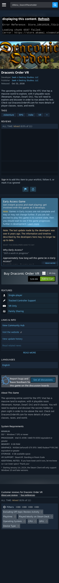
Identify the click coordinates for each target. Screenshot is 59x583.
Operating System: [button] (12, 523)
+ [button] (47, 116)
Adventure (8, 116)
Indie (30, 116)
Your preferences (27, 497)
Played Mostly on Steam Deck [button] (34, 518)
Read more (50, 265)
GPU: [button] (41, 523)
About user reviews (9, 497)
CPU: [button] (30, 523)
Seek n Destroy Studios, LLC (25, 79)
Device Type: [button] (9, 527)
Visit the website (12, 334)
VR (39, 116)
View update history (12, 340)
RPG (21, 116)
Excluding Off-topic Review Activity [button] (21, 513)
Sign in (4, 181)
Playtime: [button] (8, 518)
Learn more (33, 225)
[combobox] (31, 5)
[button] (29, 128)
